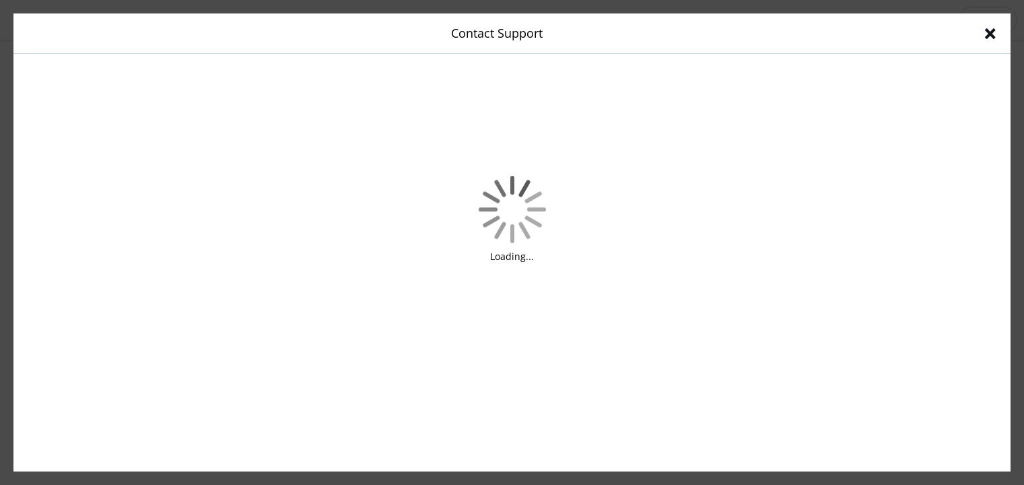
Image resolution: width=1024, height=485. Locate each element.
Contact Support (497, 33)
